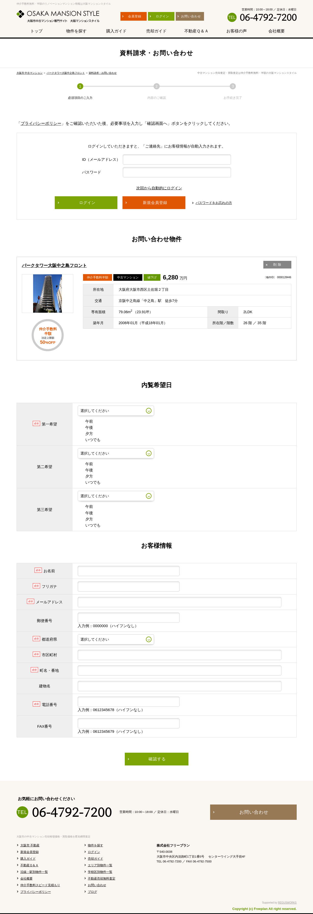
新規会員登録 (29, 852)
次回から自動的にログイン (155, 188)
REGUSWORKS (287, 902)
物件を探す (95, 845)
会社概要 (26, 878)
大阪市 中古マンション (30, 72)
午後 (85, 427)
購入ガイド (28, 858)
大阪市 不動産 (29, 845)
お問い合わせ (97, 885)
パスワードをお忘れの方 (214, 203)
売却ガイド (95, 858)
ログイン (94, 852)
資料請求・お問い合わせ (103, 72)
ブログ (92, 892)
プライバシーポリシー (41, 123)
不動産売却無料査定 (101, 878)
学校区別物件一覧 (100, 872)
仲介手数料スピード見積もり (40, 885)
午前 (85, 421)
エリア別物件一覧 (100, 865)
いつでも (89, 439)
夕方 (85, 433)
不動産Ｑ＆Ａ (29, 865)
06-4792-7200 (268, 17)
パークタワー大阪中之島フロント (66, 72)
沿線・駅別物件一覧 (34, 872)
